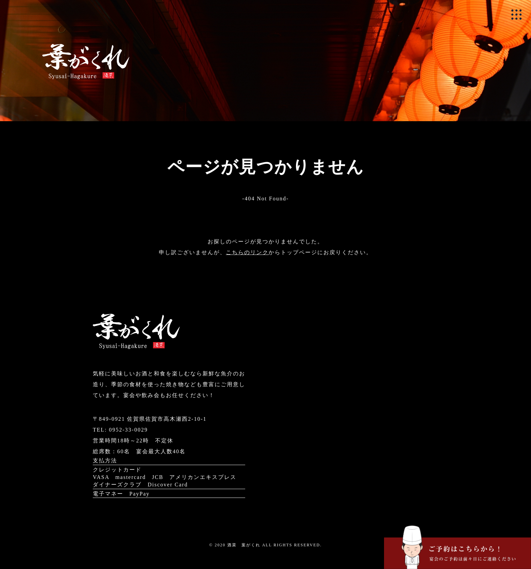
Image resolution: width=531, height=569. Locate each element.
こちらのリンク (247, 252)
